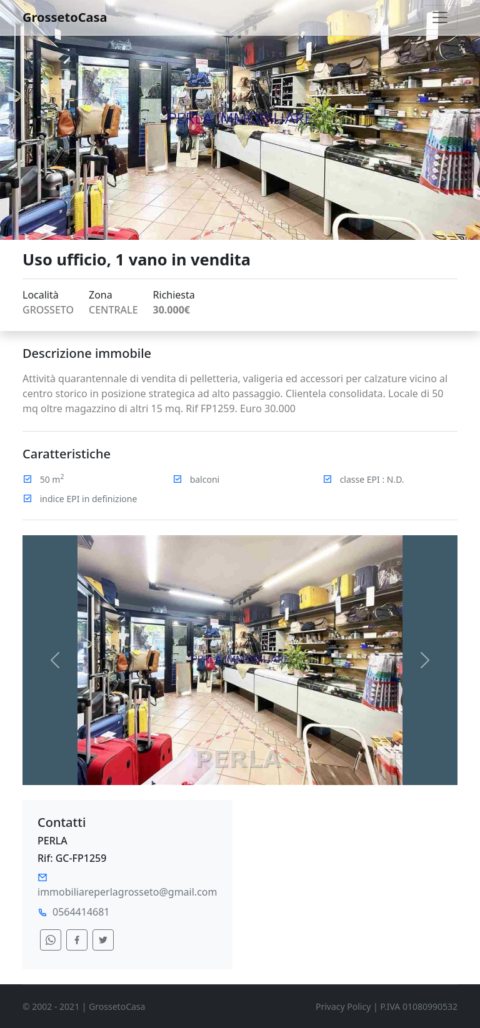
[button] (55, 660)
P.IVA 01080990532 (419, 1006)
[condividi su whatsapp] (50, 940)
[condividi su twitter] (103, 940)
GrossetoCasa (65, 17)
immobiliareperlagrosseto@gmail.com (127, 892)
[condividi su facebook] (77, 940)
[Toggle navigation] (440, 17)
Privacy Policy (343, 1006)
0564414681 (81, 912)
